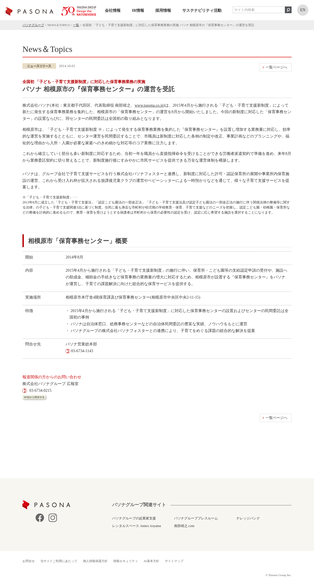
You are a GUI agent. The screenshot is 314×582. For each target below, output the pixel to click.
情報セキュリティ (125, 561)
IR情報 (138, 10)
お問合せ (28, 561)
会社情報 (113, 10)
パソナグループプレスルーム (196, 518)
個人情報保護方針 (95, 561)
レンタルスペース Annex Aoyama (136, 526)
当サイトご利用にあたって (58, 561)
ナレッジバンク (248, 518)
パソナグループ (33, 25)
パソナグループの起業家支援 (134, 518)
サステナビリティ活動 (201, 10)
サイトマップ (174, 561)
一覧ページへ (276, 67)
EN (303, 10)
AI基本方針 (151, 561)
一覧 (76, 25)
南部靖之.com (184, 526)
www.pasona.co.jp (149, 105)
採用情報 (163, 10)
